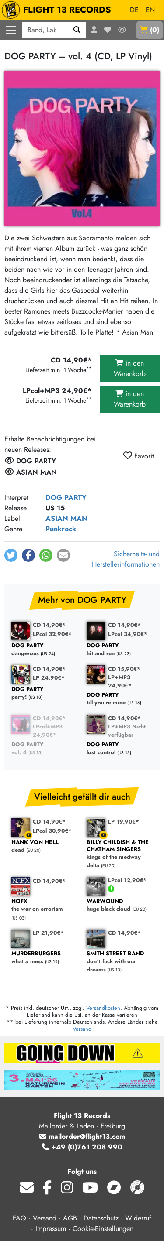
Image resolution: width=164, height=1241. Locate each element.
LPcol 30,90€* (52, 831)
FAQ (19, 1218)
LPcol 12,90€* (127, 880)
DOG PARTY (66, 497)
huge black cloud (120, 905)
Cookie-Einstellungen (103, 1229)
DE (134, 10)
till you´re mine (120, 699)
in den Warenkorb (130, 368)
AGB (70, 1218)
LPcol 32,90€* (52, 634)
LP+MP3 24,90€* (120, 681)
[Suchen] (77, 30)
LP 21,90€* (48, 933)
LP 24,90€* (49, 677)
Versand (82, 1029)
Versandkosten (103, 1008)
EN (150, 10)
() (149, 30)
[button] (10, 555)
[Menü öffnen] (11, 30)
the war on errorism (44, 905)
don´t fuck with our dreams (120, 962)
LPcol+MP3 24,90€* (48, 730)
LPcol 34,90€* (127, 634)
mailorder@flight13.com (82, 1137)
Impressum (50, 1229)
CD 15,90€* (124, 669)
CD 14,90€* (49, 625)
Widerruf (138, 1218)
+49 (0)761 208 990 (82, 1147)
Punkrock (60, 529)
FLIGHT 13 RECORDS (58, 10)
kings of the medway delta (120, 854)
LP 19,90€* (123, 821)
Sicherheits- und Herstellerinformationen (126, 559)
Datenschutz (101, 1218)
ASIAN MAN (66, 518)
